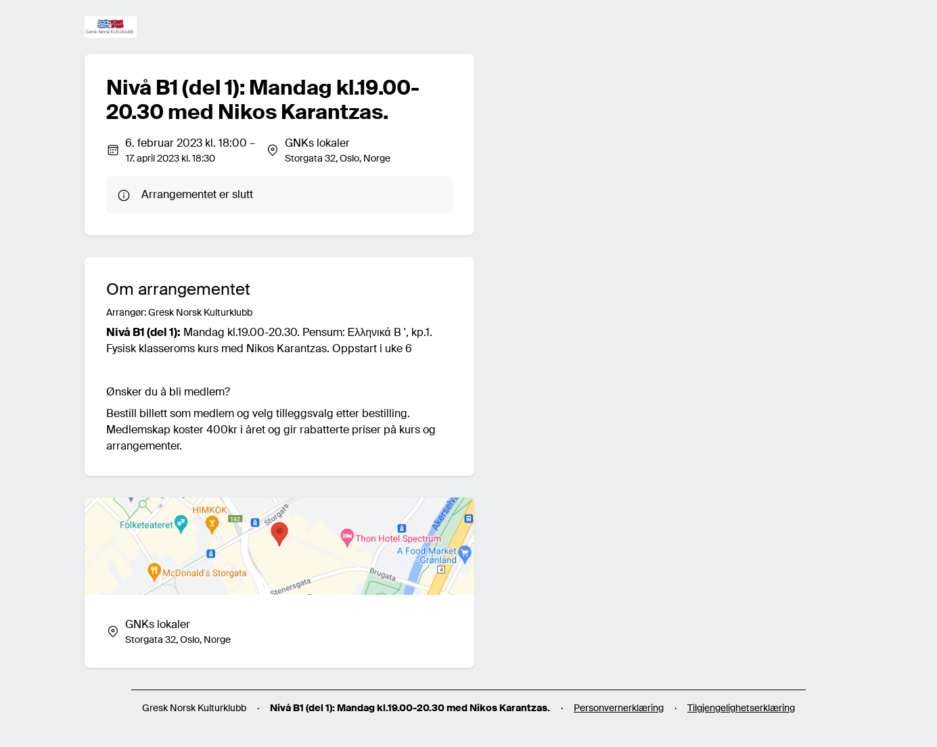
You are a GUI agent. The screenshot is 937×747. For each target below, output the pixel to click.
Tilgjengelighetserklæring (741, 708)
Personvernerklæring (619, 708)
